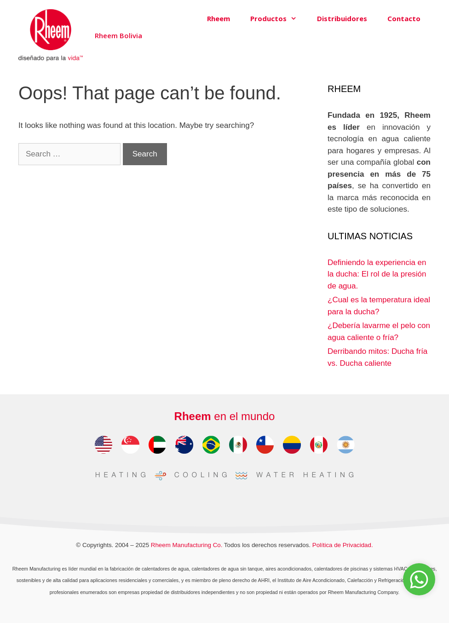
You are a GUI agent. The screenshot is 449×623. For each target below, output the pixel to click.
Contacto (403, 18)
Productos (278, 18)
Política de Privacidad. (342, 545)
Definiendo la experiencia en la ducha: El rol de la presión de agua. (377, 274)
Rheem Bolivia (118, 35)
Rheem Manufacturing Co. (187, 545)
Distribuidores (342, 18)
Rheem (218, 18)
